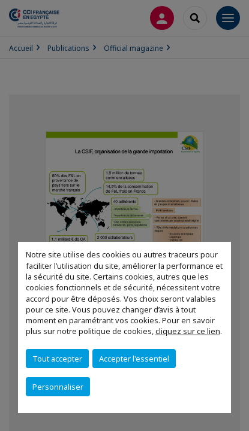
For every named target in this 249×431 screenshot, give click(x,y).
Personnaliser (57, 386)
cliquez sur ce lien (187, 331)
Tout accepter (57, 358)
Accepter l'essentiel (134, 358)
